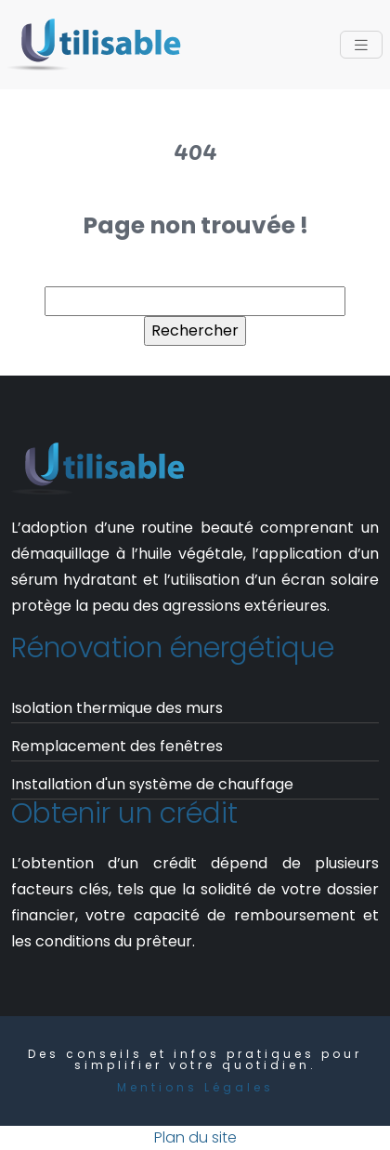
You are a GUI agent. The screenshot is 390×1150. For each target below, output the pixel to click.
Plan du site (195, 1137)
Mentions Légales (195, 1087)
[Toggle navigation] (361, 45)
